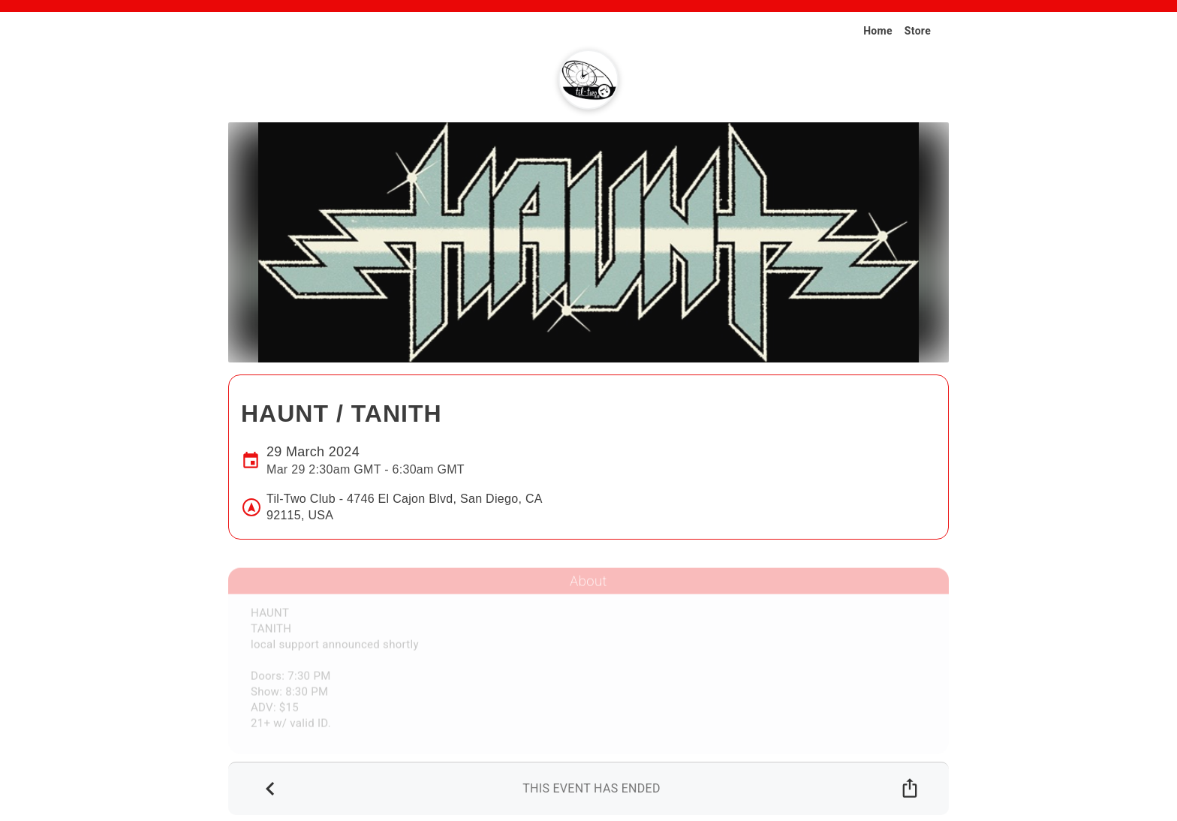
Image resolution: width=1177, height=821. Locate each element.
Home (878, 31)
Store (918, 31)
